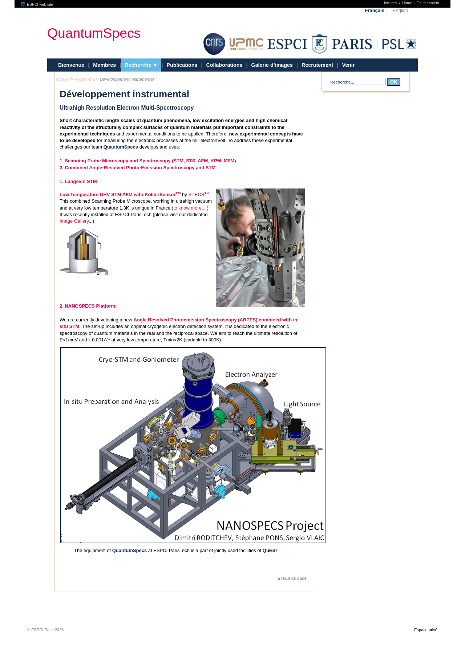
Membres (104, 65)
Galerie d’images (272, 65)
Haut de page (294, 592)
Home (407, 3)
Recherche (139, 65)
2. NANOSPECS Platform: (88, 320)
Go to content (427, 3)
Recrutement (317, 65)
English (400, 10)
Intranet (391, 3)
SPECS (198, 194)
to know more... (189, 208)
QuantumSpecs (94, 32)
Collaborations (224, 65)
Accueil (63, 79)
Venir (348, 65)
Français (374, 10)
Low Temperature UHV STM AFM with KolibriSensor (120, 194)
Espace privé (425, 644)
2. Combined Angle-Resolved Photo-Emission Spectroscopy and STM (137, 167)
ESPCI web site (37, 5)
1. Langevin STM (78, 181)
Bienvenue (71, 65)
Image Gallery (74, 221)
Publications (181, 65)
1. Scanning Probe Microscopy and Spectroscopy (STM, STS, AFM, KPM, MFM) (148, 160)
